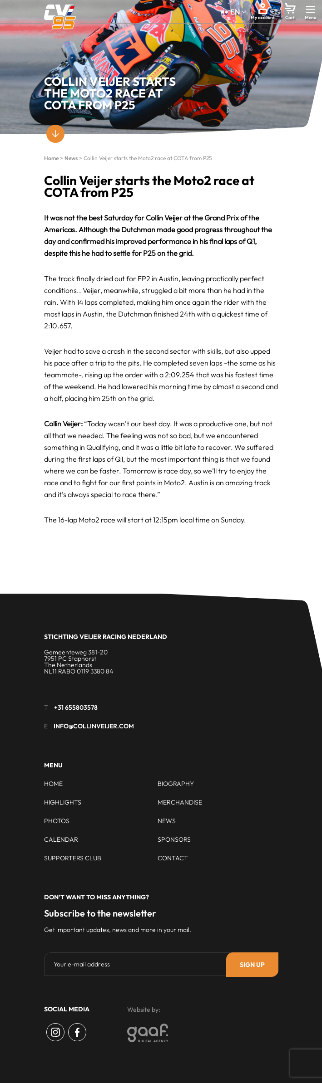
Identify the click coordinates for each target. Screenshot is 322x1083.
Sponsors (174, 839)
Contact (173, 858)
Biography (176, 784)
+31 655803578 (76, 707)
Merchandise (180, 802)
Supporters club (72, 858)
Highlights (62, 802)
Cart (290, 17)
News (71, 158)
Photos (56, 821)
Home (51, 158)
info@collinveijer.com (94, 726)
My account (263, 17)
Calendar (61, 839)
